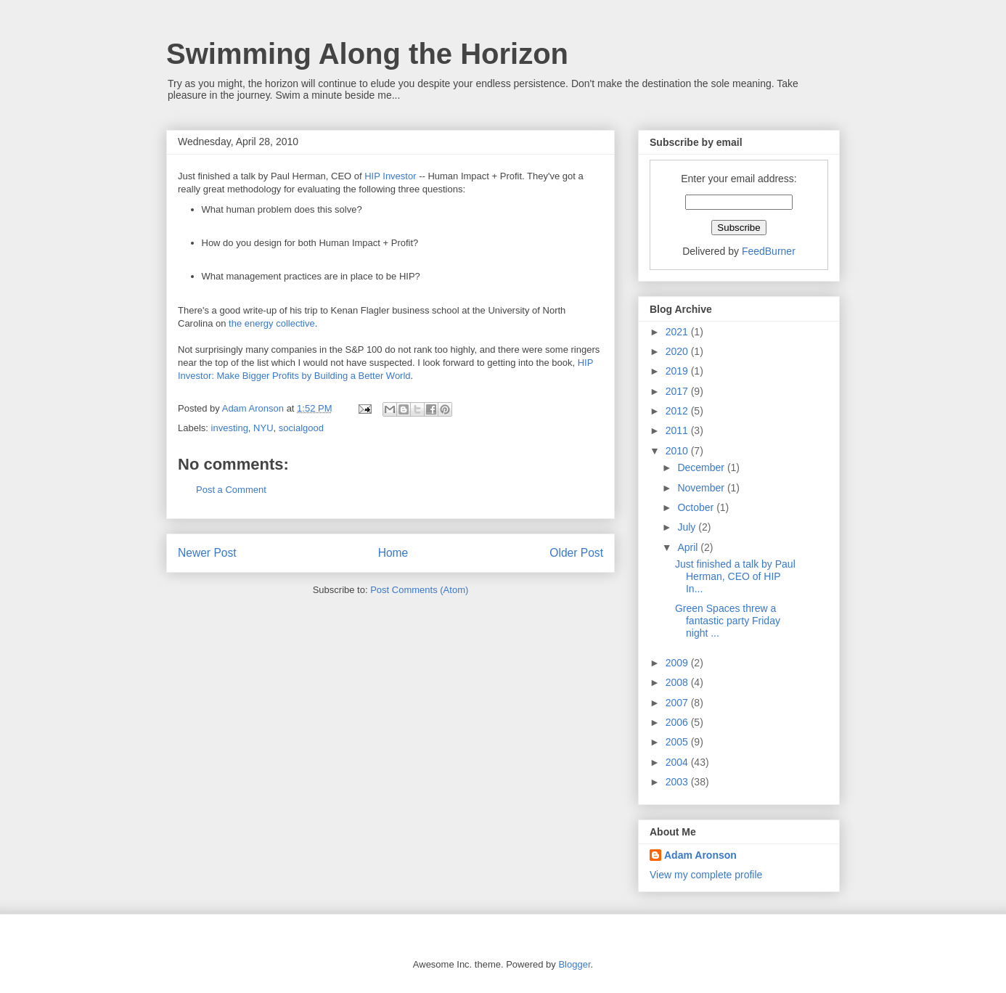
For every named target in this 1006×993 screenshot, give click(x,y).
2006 (678, 722)
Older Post (576, 553)
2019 (678, 371)
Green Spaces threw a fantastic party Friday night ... (727, 620)
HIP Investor (390, 176)
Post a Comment (231, 489)
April (688, 547)
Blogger (574, 964)
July (687, 527)
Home (393, 553)
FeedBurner (769, 251)
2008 (678, 682)
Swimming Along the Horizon (367, 54)
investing (229, 427)
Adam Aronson (700, 855)
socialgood (301, 427)
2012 (678, 411)
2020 (678, 351)
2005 (678, 742)
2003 (678, 782)
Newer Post (207, 553)
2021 (678, 332)
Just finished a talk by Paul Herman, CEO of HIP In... (735, 576)
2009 (678, 663)
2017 (678, 391)
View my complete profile (706, 874)
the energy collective (272, 323)
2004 (678, 762)
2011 (678, 430)
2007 (678, 702)
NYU (263, 427)
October (696, 507)
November (702, 488)
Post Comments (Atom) (419, 589)
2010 (678, 451)
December (702, 467)
